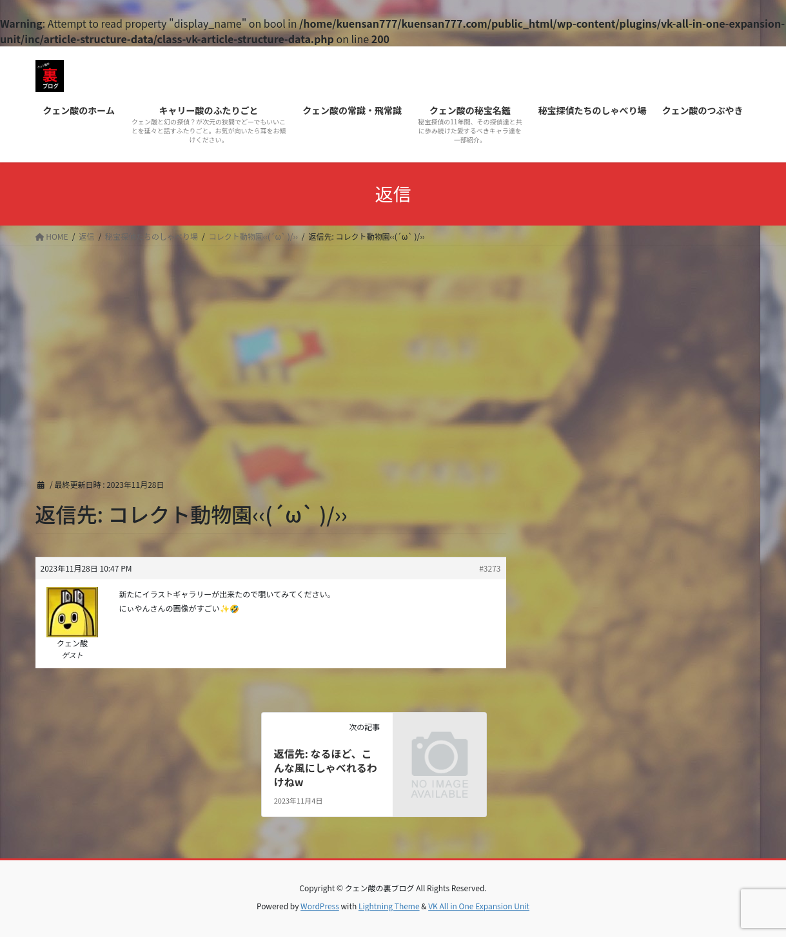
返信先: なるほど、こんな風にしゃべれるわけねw (325, 768)
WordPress (319, 905)
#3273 (489, 568)
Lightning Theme (389, 905)
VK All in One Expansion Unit (478, 905)
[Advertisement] (393, 343)
